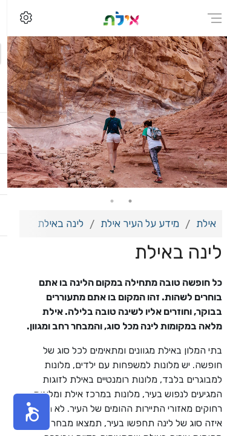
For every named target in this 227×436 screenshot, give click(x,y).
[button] (24, 412)
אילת (199, 223)
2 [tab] (105, 201)
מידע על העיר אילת (132, 223)
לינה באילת (53, 223)
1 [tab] (123, 201)
